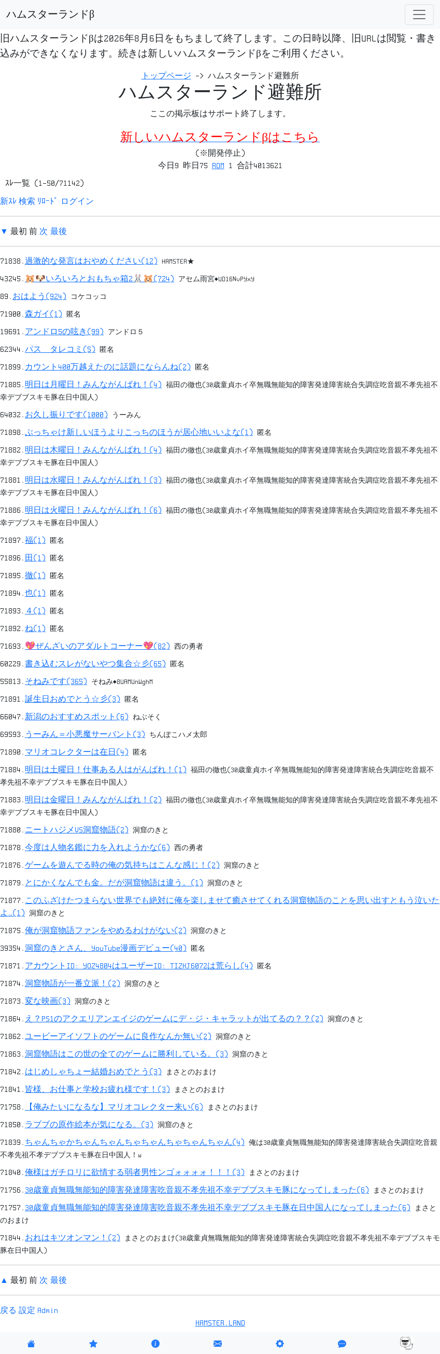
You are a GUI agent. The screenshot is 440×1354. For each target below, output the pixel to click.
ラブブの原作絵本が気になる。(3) (89, 1124)
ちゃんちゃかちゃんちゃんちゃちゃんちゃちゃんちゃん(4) (135, 1142)
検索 (27, 201)
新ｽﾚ (8, 201)
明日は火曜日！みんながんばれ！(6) (93, 510)
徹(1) (35, 575)
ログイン (77, 201)
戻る (8, 1310)
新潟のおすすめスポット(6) (77, 717)
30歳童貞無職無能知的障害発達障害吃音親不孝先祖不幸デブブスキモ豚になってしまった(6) (197, 1190)
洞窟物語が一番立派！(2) (72, 983)
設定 (27, 1310)
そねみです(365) (56, 681)
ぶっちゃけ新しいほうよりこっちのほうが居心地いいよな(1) (139, 432)
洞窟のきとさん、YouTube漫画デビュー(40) (106, 948)
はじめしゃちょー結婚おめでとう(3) (93, 1072)
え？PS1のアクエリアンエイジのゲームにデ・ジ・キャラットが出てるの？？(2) (174, 1019)
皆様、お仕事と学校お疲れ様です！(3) (97, 1089)
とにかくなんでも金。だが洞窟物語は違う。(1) (114, 883)
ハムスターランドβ (50, 14)
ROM (218, 165)
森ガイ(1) (43, 314)
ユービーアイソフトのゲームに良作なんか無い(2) (118, 1036)
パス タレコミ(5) (60, 349)
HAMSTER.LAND (220, 1323)
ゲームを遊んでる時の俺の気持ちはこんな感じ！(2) (122, 865)
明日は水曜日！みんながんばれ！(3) (93, 480)
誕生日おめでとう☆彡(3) (72, 699)
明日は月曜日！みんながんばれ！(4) (93, 384)
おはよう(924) (39, 296)
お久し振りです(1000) (66, 415)
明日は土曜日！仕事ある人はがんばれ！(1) (106, 769)
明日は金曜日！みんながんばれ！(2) (93, 800)
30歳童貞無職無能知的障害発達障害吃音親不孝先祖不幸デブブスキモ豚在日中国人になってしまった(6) (217, 1207)
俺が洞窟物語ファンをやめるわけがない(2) (106, 930)
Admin (47, 1310)
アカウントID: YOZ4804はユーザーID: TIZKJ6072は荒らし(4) (139, 966)
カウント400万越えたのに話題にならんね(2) (108, 367)
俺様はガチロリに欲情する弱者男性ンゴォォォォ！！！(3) (135, 1172)
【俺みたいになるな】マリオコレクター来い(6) (114, 1107)
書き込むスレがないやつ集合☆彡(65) (95, 664)
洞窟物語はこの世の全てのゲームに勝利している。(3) (126, 1054)
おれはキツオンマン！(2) (72, 1238)
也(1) (35, 593)
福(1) (35, 540)
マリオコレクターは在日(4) (77, 752)
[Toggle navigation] (419, 14)
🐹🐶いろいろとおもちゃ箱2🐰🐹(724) (99, 279)
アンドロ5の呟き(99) (64, 331)
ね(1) (35, 628)
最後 (58, 231)
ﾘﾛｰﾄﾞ (47, 201)
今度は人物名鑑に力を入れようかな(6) (97, 847)
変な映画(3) (47, 1001)
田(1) (35, 558)
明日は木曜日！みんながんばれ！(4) (93, 450)
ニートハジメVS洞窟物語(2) (77, 830)
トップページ (166, 76)
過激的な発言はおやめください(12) (91, 261)
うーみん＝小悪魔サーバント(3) (85, 734)
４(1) (35, 611)
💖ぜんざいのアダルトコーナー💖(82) (97, 646)
